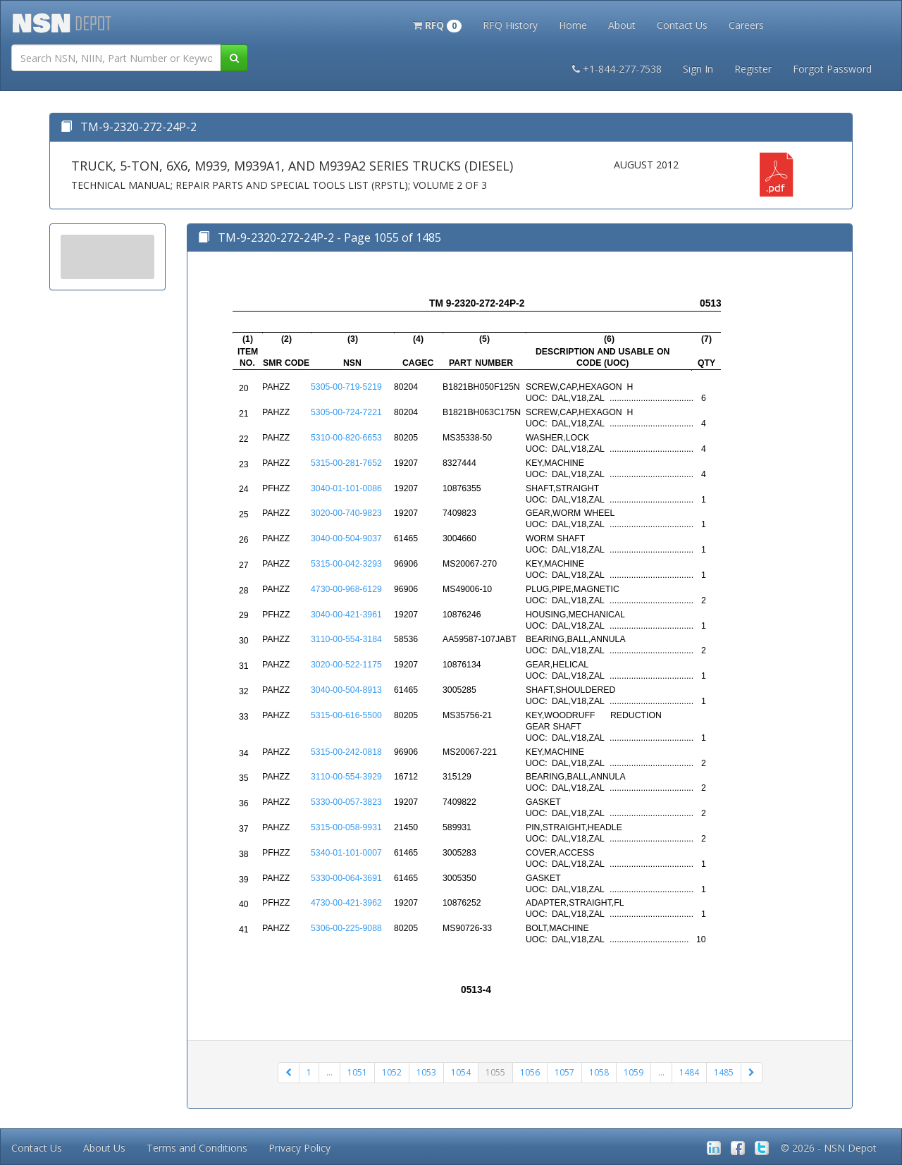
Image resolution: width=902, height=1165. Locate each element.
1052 (392, 1072)
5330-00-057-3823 (346, 802)
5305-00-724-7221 (346, 412)
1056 (530, 1072)
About (622, 25)
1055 (495, 1072)
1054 (461, 1072)
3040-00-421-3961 (346, 615)
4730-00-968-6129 (346, 589)
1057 (564, 1072)
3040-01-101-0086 (346, 488)
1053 (426, 1072)
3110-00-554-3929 (346, 777)
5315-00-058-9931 (346, 827)
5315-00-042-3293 (346, 564)
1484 (689, 1072)
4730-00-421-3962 (346, 903)
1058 (599, 1072)
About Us (104, 1147)
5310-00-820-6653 (346, 438)
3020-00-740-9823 (346, 513)
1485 (724, 1072)
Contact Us (682, 25)
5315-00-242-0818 (346, 752)
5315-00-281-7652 (346, 463)
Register (753, 68)
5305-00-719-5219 (346, 387)
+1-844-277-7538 (617, 68)
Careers (746, 25)
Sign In (698, 68)
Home (573, 25)
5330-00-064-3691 (346, 878)
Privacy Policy (299, 1147)
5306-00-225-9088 (346, 928)
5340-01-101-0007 (346, 853)
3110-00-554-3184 (346, 639)
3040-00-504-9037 (346, 538)
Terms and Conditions (197, 1147)
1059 (633, 1072)
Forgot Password (832, 68)
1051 (357, 1072)
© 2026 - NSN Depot (829, 1147)
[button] (437, 24)
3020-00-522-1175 (346, 665)
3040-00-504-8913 (346, 690)
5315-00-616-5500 (346, 715)
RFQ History (510, 25)
